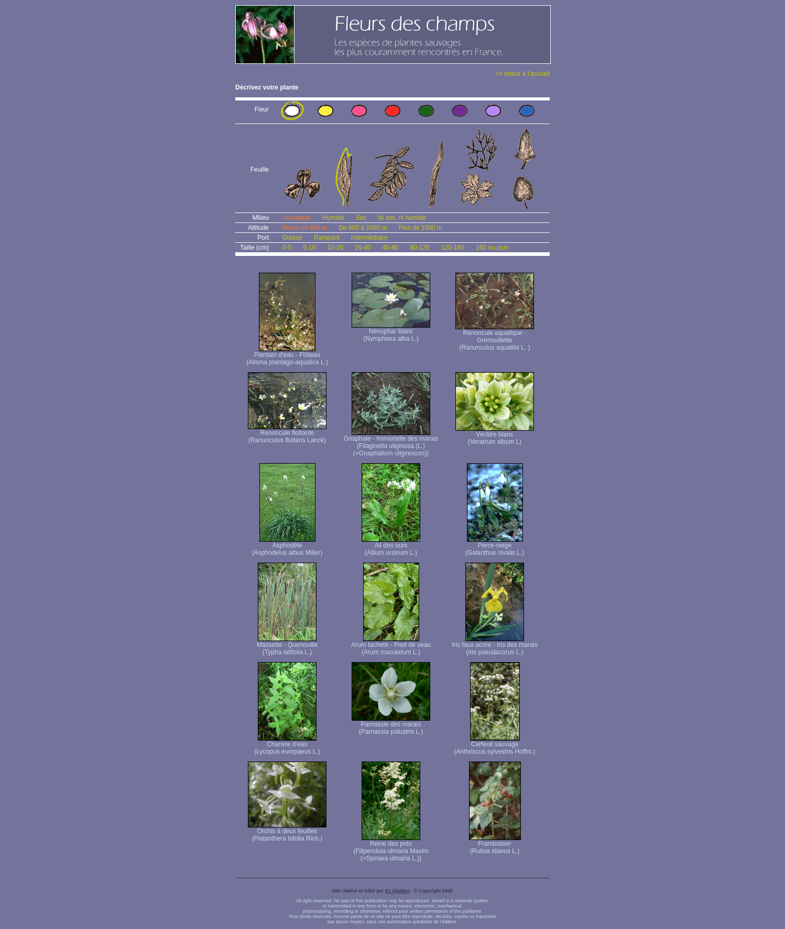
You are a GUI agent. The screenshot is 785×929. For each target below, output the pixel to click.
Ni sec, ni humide (402, 217)
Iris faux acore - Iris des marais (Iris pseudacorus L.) (495, 645)
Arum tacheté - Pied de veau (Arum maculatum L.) (391, 645)
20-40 (363, 247)
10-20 (335, 247)
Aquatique (296, 217)
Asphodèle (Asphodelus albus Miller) (287, 546)
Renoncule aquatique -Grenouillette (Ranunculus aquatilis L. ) (494, 337)
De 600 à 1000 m (363, 227)
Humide (333, 217)
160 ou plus (492, 247)
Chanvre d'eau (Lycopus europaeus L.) (287, 745)
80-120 (419, 247)
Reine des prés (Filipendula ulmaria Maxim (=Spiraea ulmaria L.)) (390, 848)
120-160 (452, 247)
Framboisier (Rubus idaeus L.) (495, 844)
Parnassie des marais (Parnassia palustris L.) (391, 725)
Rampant (327, 237)
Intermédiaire (369, 237)
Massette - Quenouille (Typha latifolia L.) (287, 645)
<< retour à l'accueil (522, 73)
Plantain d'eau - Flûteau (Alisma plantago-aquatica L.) (287, 355)
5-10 (309, 247)
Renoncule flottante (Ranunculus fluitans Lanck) (287, 433)
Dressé (292, 237)
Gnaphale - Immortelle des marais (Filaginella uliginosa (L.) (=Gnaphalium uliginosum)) (391, 443)
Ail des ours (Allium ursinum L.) (391, 546)
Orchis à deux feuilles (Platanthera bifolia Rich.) (287, 832)
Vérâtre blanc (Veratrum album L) (494, 435)
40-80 (391, 247)
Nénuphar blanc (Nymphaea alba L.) (391, 332)
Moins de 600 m (304, 227)
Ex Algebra (397, 890)
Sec (360, 217)
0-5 (286, 247)
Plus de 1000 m (420, 227)
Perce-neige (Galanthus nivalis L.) (495, 546)
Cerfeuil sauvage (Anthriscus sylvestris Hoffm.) (494, 745)
